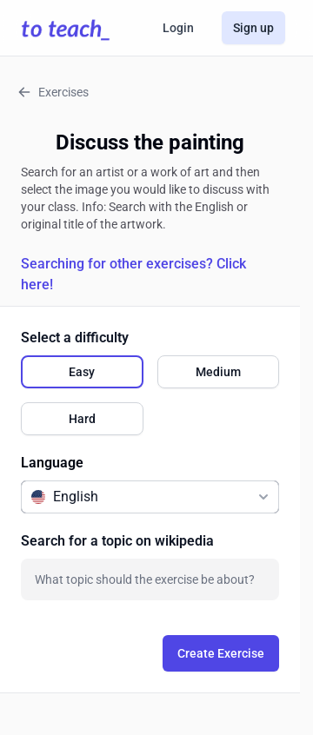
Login (178, 28)
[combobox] (150, 579)
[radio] (82, 371)
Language (52, 462)
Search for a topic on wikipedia (117, 541)
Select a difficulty (75, 337)
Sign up (253, 28)
